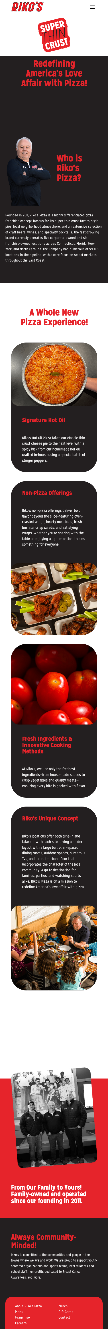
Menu (19, 1312)
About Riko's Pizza (28, 1306)
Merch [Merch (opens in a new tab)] (63, 1306)
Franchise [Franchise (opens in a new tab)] (22, 1317)
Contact (64, 1317)
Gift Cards (66, 1312)
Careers (21, 1323)
